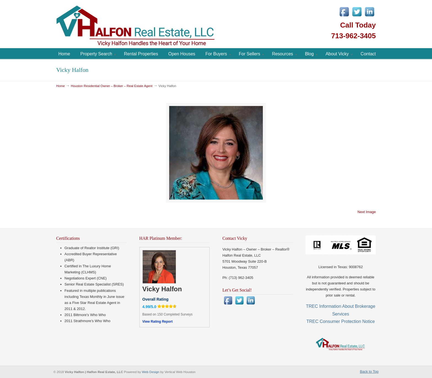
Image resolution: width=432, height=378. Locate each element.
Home (60, 86)
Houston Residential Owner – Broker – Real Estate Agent (111, 86)
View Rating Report (157, 321)
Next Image (367, 212)
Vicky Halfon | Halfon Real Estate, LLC (166, 24)
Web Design (151, 372)
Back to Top (369, 371)
